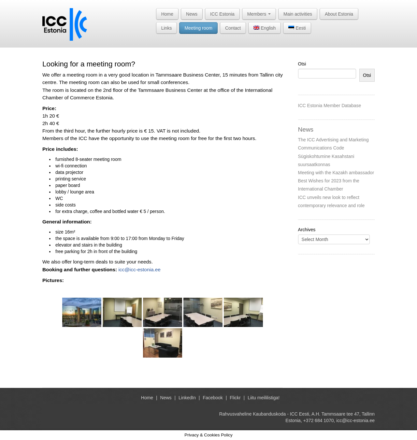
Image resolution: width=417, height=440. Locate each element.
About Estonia (339, 14)
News (191, 14)
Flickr (235, 397)
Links (166, 28)
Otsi (302, 63)
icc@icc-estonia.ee (139, 269)
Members (259, 14)
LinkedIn (187, 397)
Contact (233, 28)
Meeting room (198, 28)
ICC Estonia (222, 14)
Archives (307, 229)
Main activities (297, 14)
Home (167, 14)
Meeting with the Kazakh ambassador (336, 172)
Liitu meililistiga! (264, 397)
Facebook (213, 397)
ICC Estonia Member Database (329, 105)
